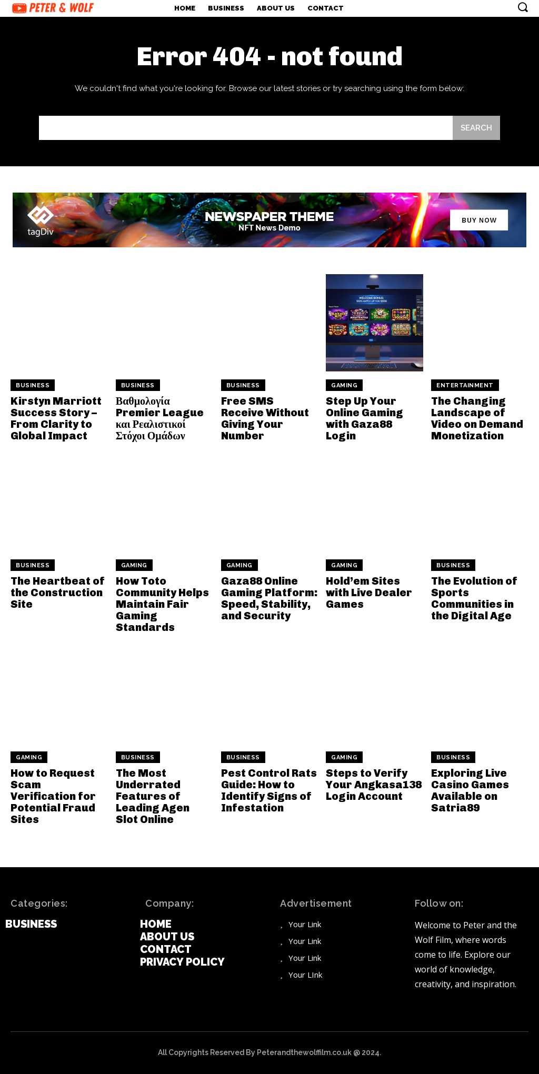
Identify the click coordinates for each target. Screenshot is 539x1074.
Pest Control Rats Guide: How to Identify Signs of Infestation (269, 790)
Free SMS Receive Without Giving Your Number (265, 418)
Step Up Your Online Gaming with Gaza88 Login (364, 418)
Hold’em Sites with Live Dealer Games (369, 592)
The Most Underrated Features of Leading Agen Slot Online (152, 796)
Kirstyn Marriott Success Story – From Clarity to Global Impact (56, 418)
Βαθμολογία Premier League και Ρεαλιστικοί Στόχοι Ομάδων (160, 418)
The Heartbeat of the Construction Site (58, 592)
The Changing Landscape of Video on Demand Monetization (477, 418)
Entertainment (465, 385)
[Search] (476, 128)
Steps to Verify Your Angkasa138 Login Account (374, 784)
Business (32, 385)
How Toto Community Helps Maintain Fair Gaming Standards (162, 604)
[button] (522, 7)
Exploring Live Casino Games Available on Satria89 (470, 790)
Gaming (344, 385)
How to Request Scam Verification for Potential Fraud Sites (53, 796)
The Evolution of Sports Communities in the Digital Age (474, 598)
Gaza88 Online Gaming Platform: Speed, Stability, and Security (269, 598)
